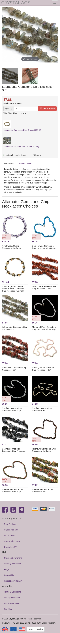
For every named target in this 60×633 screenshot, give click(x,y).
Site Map (8, 609)
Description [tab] (9, 163)
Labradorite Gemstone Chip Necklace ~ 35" (14, 328)
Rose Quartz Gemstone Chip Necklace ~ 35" (43, 368)
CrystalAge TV (10, 547)
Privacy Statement (12, 597)
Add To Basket (47, 108)
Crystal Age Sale (11, 530)
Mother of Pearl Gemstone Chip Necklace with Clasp (44, 328)
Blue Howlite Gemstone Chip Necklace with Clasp (43, 247)
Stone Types (9, 535)
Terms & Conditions (12, 592)
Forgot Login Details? (13, 581)
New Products (10, 524)
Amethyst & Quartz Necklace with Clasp (11, 247)
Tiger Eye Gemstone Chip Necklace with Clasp (44, 450)
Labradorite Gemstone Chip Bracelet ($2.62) (22, 130)
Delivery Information (12, 564)
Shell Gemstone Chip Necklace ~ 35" (42, 409)
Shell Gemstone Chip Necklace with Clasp (12, 409)
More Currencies (36, 629)
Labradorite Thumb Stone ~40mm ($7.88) (21, 147)
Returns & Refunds (12, 603)
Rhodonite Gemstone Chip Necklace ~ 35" (14, 368)
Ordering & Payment (13, 558)
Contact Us (9, 575)
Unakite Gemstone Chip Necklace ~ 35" (43, 490)
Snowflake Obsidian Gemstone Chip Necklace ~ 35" (14, 451)
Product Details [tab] (25, 163)
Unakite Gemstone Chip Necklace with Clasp (13, 490)
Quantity (8, 108)
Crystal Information (12, 541)
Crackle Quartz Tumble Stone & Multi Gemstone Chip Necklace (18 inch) (13, 288)
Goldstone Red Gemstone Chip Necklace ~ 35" (44, 287)
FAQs (6, 569)
